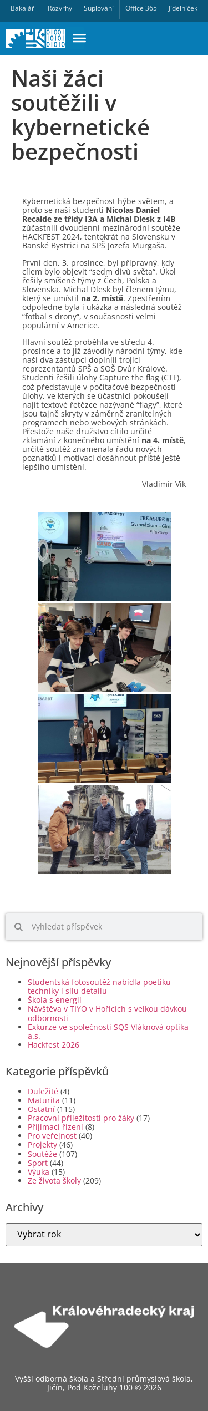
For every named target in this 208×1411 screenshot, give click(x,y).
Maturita (44, 1100)
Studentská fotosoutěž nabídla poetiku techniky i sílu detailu (99, 986)
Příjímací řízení (55, 1126)
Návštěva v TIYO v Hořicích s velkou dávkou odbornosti (107, 1013)
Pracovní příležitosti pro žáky (81, 1118)
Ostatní (41, 1109)
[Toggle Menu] (79, 38)
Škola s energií (55, 999)
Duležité (43, 1091)
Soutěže (42, 1154)
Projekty (42, 1144)
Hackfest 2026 (53, 1044)
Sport (38, 1163)
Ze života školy (54, 1180)
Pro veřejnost (52, 1135)
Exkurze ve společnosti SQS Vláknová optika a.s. (108, 1031)
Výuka (38, 1171)
